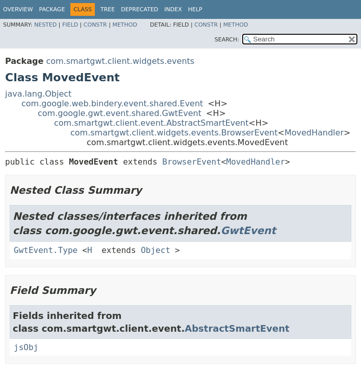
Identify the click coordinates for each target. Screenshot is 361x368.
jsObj (26, 347)
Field (70, 24)
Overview (18, 9)
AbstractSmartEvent (237, 328)
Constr (95, 24)
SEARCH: (227, 39)
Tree (107, 9)
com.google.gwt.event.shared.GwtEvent (119, 113)
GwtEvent (248, 230)
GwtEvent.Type (46, 250)
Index (173, 9)
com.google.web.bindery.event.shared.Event (112, 103)
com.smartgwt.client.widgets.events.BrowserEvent (174, 132)
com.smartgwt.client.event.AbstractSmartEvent (151, 123)
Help (195, 9)
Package (52, 9)
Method (124, 24)
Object (155, 250)
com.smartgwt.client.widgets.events (120, 61)
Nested (45, 24)
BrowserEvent (191, 162)
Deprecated (139, 9)
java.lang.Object (38, 94)
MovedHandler (314, 132)
